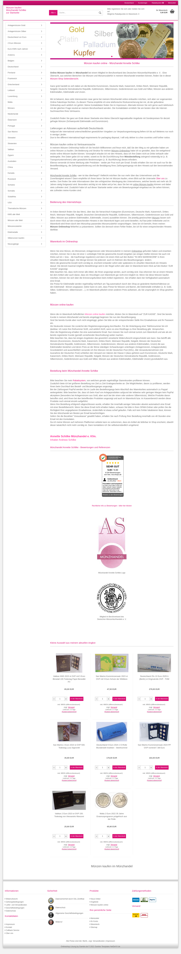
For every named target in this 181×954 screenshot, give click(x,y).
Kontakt (8, 933)
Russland (12, 185)
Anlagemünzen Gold (16, 31)
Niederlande (13, 120)
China (10, 173)
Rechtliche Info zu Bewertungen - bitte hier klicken (112, 512)
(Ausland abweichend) (69, 718)
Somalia (11, 197)
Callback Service (12, 936)
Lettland (11, 96)
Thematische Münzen (17, 214)
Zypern (11, 161)
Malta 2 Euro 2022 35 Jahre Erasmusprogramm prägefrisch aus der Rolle (112, 822)
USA (10, 208)
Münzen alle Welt (15, 226)
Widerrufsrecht (11, 905)
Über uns (160, 184)
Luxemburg (12, 102)
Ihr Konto (94, 927)
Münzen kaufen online (99, 911)
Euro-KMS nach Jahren (18, 55)
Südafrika (12, 202)
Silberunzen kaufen (16, 244)
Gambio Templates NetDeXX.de (107, 952)
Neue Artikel (95, 905)
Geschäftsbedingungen (14, 914)
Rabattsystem (158, 3)
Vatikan (11, 155)
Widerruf (58, 928)
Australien (12, 167)
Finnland (11, 78)
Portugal (11, 132)
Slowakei (12, 143)
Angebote (94, 908)
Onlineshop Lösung (68, 952)
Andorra (11, 61)
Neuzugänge (13, 250)
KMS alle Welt (14, 220)
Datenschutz (10, 917)
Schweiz (11, 191)
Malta (10, 108)
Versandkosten (99, 947)
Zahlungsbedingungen (14, 908)
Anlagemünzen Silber (17, 37)
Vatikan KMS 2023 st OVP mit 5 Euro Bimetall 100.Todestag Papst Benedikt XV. (69, 685)
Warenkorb (95, 930)
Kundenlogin (142, 3)
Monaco (11, 114)
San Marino (13, 137)
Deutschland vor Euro (17, 43)
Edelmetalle (13, 238)
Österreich (12, 126)
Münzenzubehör (15, 232)
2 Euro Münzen (14, 49)
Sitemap (93, 933)
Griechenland (13, 90)
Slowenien (12, 149)
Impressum (10, 930)
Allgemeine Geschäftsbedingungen (69, 919)
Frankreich (12, 84)
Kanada (11, 179)
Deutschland (13, 73)
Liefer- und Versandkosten (16, 911)
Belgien (11, 67)
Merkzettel (172, 3)
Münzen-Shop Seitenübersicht (64, 84)
